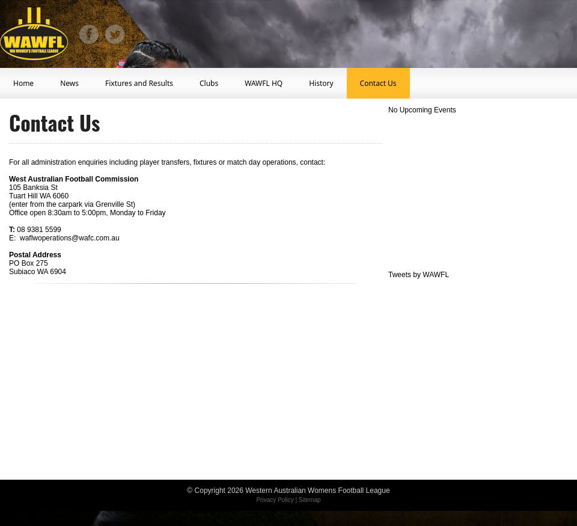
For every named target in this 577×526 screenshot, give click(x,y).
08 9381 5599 (39, 229)
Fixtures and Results (139, 83)
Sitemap (310, 500)
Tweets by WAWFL (418, 275)
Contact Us (378, 83)
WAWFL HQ (263, 83)
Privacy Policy (274, 500)
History (321, 83)
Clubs (209, 83)
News (69, 83)
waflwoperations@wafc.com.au (70, 238)
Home (23, 83)
